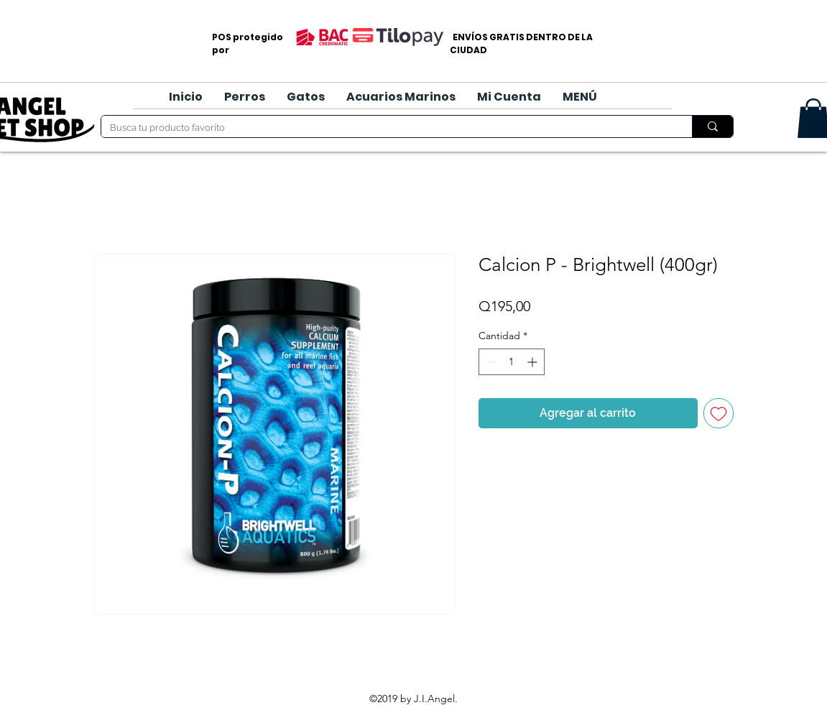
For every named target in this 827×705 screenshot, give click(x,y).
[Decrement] (490, 361)
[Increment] (533, 361)
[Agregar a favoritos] (718, 413)
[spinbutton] (512, 361)
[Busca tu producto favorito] (386, 128)
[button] (244, 97)
